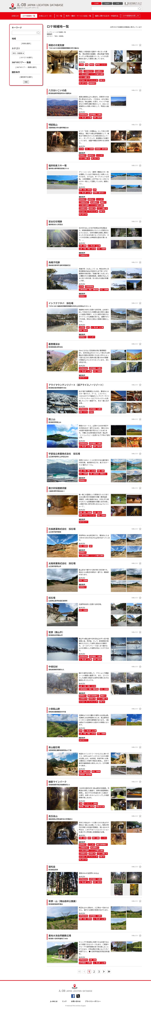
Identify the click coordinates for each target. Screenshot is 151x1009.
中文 (117, 3)
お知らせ (15, 16)
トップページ (51, 32)
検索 (26, 82)
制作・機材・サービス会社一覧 (78, 16)
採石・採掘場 (17, 53)
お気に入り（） (46, 16)
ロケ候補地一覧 (29, 16)
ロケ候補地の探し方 (131, 16)
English (107, 3)
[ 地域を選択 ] (26, 43)
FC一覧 (59, 16)
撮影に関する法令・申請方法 (106, 16)
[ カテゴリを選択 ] (26, 57)
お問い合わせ (76, 1001)
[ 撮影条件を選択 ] (26, 77)
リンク (64, 1001)
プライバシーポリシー (93, 1001)
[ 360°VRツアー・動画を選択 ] (26, 67)
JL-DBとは (54, 1001)
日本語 (96, 3)
